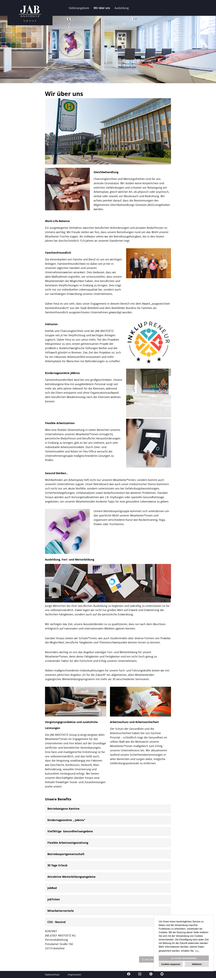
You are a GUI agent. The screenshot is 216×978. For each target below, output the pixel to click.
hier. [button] (197, 951)
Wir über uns (102, 8)
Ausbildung (121, 8)
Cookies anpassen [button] (170, 964)
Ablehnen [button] (197, 964)
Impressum (74, 974)
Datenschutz (52, 974)
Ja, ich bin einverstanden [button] (184, 958)
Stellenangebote (79, 8)
